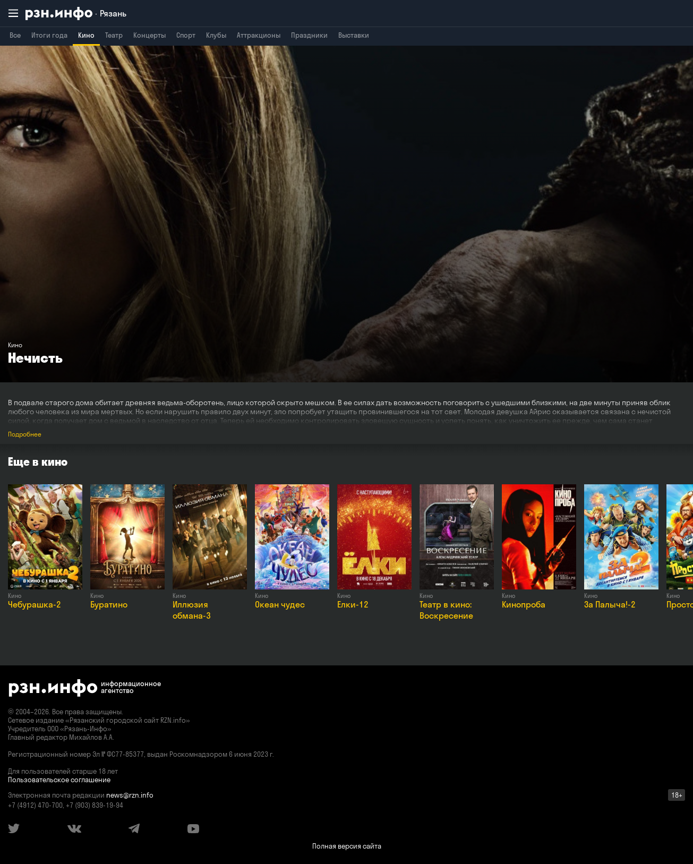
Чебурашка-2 (34, 604)
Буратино (108, 604)
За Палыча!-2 (610, 604)
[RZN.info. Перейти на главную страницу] (75, 13)
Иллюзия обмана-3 (192, 610)
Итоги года (49, 35)
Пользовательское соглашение (59, 779)
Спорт (185, 35)
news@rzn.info (129, 795)
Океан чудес (280, 604)
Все (15, 35)
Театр (114, 35)
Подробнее (24, 434)
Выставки (353, 35)
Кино (86, 35)
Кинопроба (523, 604)
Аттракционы (258, 35)
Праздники (309, 35)
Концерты (149, 35)
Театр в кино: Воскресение (446, 610)
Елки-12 (353, 604)
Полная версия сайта (346, 846)
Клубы (216, 35)
